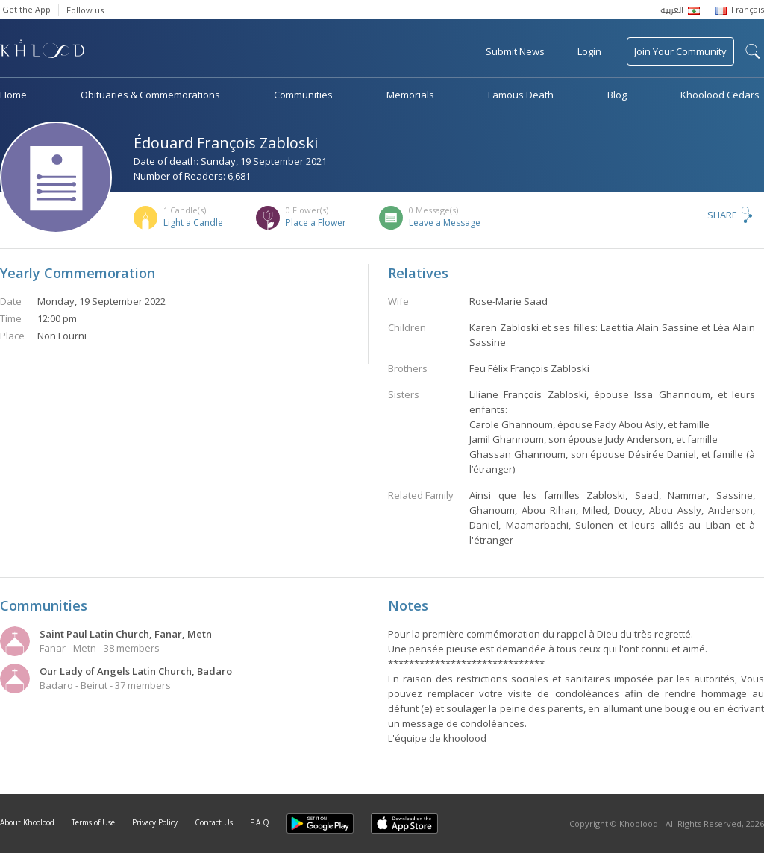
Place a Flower (316, 222)
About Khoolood (27, 822)
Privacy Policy (155, 822)
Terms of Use (93, 822)
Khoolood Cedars (720, 94)
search (752, 51)
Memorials (410, 94)
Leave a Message (444, 222)
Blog (617, 94)
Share (722, 214)
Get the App (26, 9)
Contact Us (214, 822)
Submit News (515, 51)
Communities (303, 94)
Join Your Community (680, 51)
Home (13, 94)
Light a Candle (193, 222)
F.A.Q (259, 822)
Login (589, 51)
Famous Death (521, 94)
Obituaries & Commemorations (150, 94)
